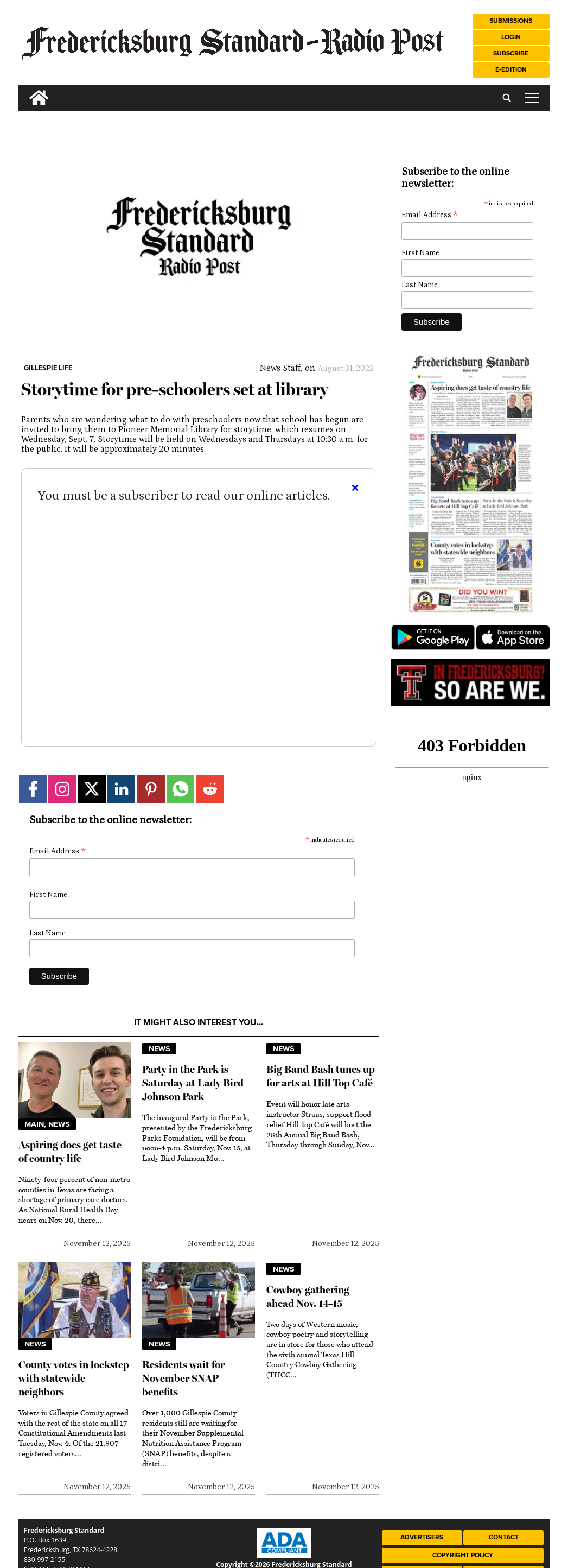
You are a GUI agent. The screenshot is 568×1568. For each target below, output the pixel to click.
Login (511, 37)
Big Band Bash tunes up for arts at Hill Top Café (320, 1076)
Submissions (510, 21)
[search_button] (22, 89)
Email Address (57, 851)
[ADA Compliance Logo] (284, 1555)
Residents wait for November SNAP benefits (183, 1378)
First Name (48, 894)
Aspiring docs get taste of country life (70, 1152)
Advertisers (421, 1537)
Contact (504, 1537)
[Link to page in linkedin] (121, 788)
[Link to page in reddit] (210, 788)
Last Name (47, 933)
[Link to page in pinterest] (151, 788)
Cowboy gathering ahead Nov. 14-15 (307, 1297)
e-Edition (511, 70)
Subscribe (510, 53)
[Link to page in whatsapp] (180, 788)
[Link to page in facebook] (33, 788)
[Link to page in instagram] (62, 788)
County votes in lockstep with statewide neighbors (73, 1378)
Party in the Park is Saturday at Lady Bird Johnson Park (193, 1083)
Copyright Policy (462, 1555)
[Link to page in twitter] (92, 788)
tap (532, 98)
